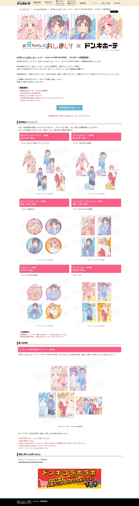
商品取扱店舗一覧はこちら (69, 108)
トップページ (24, 9)
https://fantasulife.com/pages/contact (30, 462)
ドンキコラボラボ (39, 9)
